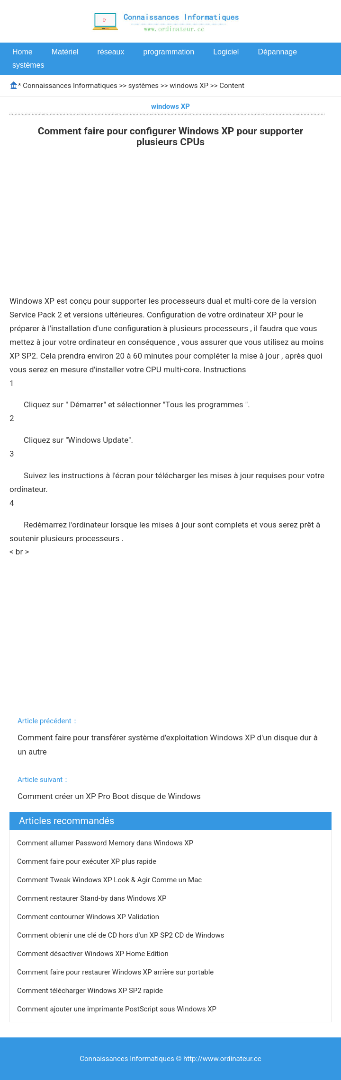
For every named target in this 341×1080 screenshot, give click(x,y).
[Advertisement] (170, 223)
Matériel (65, 52)
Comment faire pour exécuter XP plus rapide (87, 861)
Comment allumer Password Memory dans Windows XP (106, 843)
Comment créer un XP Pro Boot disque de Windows (110, 796)
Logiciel (226, 52)
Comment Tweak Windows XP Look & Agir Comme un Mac (110, 880)
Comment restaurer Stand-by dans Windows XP (92, 898)
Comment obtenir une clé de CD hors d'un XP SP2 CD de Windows (121, 935)
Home (22, 52)
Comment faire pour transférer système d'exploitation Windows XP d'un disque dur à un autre (169, 744)
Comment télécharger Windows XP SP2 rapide (91, 990)
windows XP (189, 85)
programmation (169, 52)
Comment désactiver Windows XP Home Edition (93, 953)
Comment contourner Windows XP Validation (89, 917)
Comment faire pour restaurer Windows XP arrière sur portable (116, 972)
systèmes (28, 65)
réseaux (111, 52)
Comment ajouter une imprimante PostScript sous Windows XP (117, 1009)
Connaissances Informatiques (70, 85)
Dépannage (277, 52)
